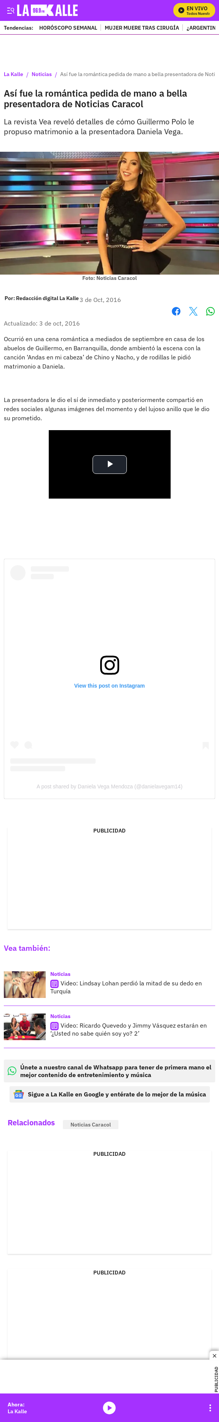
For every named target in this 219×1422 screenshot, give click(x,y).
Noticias (42, 74)
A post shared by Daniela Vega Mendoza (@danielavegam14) (109, 786)
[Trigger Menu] (10, 10)
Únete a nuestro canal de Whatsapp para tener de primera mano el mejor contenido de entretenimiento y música (109, 1071)
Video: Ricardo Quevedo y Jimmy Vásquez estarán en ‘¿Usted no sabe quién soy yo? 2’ (128, 1029)
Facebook (176, 311)
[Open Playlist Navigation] (210, 1408)
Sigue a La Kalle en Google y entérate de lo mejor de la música (109, 1094)
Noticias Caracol (90, 1124)
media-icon (109, 1408)
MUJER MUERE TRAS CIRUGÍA (142, 27)
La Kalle (13, 74)
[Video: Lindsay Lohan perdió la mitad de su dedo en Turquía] (25, 984)
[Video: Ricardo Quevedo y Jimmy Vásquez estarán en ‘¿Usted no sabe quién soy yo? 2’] (25, 1027)
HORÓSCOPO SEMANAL (68, 27)
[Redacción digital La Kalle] (47, 298)
